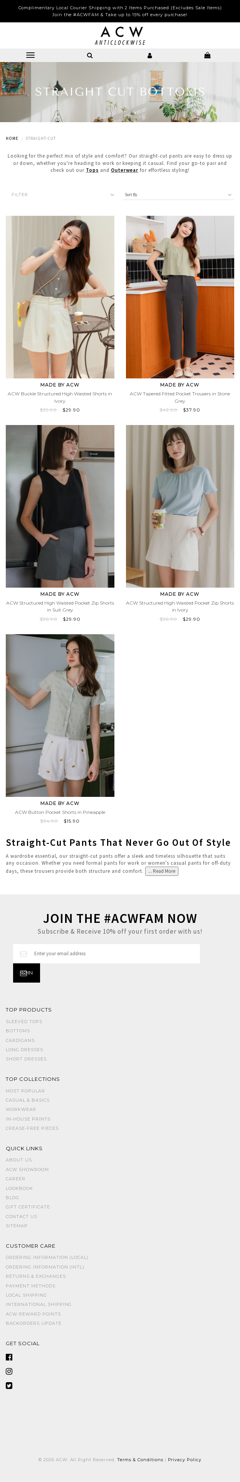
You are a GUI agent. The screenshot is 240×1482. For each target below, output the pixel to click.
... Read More (161, 871)
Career (15, 1178)
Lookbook (19, 1188)
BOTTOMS (18, 1030)
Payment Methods (30, 1286)
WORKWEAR (21, 1109)
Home (12, 138)
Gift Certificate (28, 1207)
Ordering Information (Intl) (45, 1267)
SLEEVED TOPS (24, 1021)
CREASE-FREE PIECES (32, 1128)
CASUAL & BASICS (28, 1100)
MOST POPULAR (25, 1091)
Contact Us (21, 1216)
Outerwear (125, 170)
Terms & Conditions (140, 1459)
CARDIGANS (20, 1040)
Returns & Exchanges (36, 1276)
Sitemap (17, 1225)
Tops (92, 170)
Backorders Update (34, 1323)
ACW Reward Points (33, 1314)
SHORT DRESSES (26, 1059)
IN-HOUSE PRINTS (28, 1119)
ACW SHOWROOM (27, 1169)
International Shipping (39, 1304)
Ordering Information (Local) (47, 1257)
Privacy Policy (185, 1459)
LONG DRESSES (24, 1049)
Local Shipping (26, 1295)
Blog (12, 1197)
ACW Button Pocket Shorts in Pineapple (60, 812)
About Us (19, 1160)
